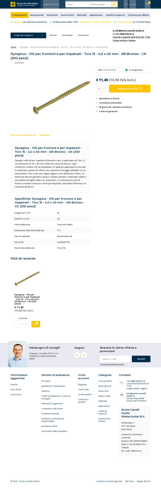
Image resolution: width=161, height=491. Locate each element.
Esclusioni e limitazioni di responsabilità (52, 422)
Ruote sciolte (67, 17)
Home (13, 49)
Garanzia (45, 393)
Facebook (77, 356)
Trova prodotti (19, 17)
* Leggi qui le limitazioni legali (112, 366)
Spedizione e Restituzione (53, 388)
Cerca (114, 4)
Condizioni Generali (50, 415)
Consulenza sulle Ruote (52, 410)
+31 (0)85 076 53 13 (135, 383)
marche (53, 37)
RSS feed (129, 483)
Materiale (81, 17)
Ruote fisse (52, 17)
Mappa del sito (143, 483)
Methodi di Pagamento (52, 405)
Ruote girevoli (37, 17)
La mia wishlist (85, 396)
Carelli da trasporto (115, 17)
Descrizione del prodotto (23, 137)
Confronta (21, 320)
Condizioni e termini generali (109, 483)
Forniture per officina (138, 17)
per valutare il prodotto (30, 24)
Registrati (82, 386)
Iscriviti (141, 361)
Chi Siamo (46, 383)
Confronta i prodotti (83, 402)
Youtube (83, 356)
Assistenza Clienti (51, 4)
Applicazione (96, 17)
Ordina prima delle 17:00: (82, 24)
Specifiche (44, 137)
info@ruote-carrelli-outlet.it (136, 396)
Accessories (83, 37)
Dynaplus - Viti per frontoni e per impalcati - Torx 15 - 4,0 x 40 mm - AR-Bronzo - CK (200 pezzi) (27, 301)
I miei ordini (83, 391)
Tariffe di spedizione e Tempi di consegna (55, 399)
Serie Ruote (67, 37)
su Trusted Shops (133, 24)
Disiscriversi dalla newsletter (54, 433)
